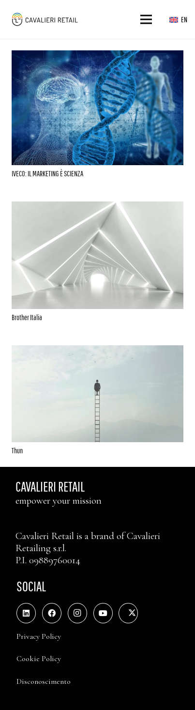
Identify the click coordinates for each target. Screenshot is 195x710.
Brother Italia (27, 317)
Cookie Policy (38, 659)
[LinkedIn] (26, 613)
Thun (17, 450)
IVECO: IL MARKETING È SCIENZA (47, 173)
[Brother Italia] (97, 208)
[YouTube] (103, 613)
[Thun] (97, 352)
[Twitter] (128, 613)
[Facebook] (51, 613)
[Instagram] (77, 613)
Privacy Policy (38, 636)
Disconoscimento (43, 681)
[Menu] (147, 19)
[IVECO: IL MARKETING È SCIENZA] (97, 57)
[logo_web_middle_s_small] (44, 19)
